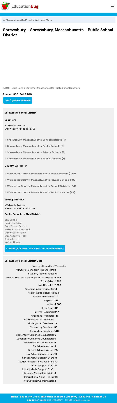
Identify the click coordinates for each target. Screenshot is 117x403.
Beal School (11, 219)
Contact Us (99, 396)
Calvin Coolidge (13, 223)
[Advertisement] (58, 61)
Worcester (60, 266)
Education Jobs (29, 396)
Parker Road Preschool (17, 229)
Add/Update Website (18, 100)
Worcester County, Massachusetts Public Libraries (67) (41, 192)
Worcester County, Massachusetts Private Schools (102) (41, 179)
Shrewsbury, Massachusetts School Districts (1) (36, 139)
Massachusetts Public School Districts (58, 88)
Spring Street (12, 239)
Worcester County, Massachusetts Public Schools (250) (41, 173)
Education (33, 399)
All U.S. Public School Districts (19, 88)
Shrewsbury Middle (15, 232)
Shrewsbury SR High (16, 235)
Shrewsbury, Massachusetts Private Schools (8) (36, 152)
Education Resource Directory (59, 396)
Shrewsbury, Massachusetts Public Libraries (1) (36, 158)
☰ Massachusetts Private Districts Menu (28, 20)
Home (14, 396)
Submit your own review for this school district (35, 248)
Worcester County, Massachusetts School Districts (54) (41, 186)
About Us (84, 396)
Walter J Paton (13, 242)
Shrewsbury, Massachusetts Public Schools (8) (35, 146)
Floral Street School (16, 226)
